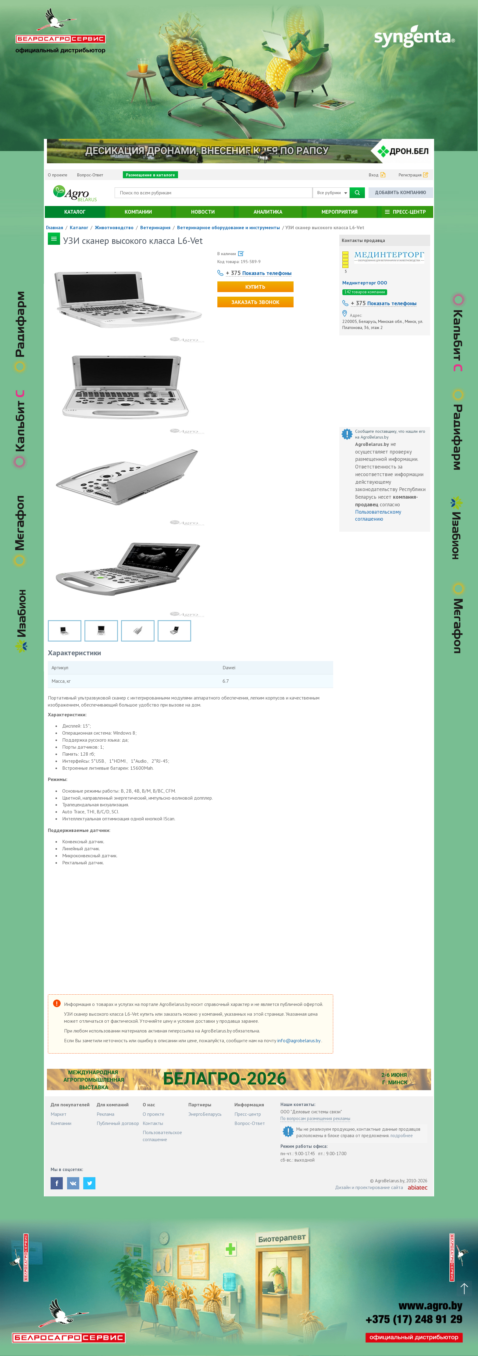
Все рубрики (332, 192)
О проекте (57, 175)
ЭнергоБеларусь (205, 1114)
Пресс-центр (409, 211)
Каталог (74, 211)
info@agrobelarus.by (299, 1040)
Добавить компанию (400, 192)
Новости (203, 211)
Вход (374, 175)
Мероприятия (340, 211)
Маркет (58, 1114)
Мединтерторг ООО (364, 283)
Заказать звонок (255, 302)
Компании (138, 211)
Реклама (105, 1114)
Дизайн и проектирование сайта (369, 1187)
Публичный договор (118, 1123)
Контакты (153, 1123)
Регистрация (410, 175)
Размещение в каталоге (150, 175)
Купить (255, 286)
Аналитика (268, 211)
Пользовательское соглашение (162, 1135)
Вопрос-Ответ (90, 175)
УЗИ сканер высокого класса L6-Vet (324, 227)
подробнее (402, 1135)
